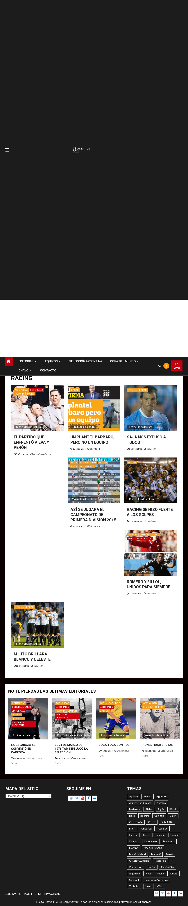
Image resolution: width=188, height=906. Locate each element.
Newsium (127, 901)
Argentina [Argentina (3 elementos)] (161, 796)
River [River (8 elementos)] (148, 873)
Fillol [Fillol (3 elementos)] (131, 828)
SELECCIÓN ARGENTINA (85, 361)
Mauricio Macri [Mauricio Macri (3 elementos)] (137, 854)
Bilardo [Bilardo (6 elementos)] (173, 809)
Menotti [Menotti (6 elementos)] (156, 854)
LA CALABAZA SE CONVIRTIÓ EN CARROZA (23, 748)
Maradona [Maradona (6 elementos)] (169, 841)
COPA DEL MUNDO (123, 361)
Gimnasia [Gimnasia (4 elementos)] (160, 834)
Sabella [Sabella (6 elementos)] (173, 873)
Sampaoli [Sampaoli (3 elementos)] (134, 879)
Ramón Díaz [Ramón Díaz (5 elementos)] (167, 867)
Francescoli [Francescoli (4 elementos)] (146, 828)
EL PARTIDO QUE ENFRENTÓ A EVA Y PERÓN (31, 442)
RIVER (74, 466)
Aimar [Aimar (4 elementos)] (146, 796)
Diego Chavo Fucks (41, 454)
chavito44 (95, 448)
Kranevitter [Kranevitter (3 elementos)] (151, 841)
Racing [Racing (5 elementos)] (151, 867)
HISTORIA (19, 393)
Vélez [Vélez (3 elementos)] (160, 886)
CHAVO (23, 370)
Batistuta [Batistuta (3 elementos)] (134, 809)
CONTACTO (48, 370)
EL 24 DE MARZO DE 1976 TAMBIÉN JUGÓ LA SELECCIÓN (71, 748)
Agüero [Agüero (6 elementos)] (133, 796)
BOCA (74, 462)
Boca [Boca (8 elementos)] (132, 815)
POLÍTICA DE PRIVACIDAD (42, 893)
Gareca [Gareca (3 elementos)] (133, 834)
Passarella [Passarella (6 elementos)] (160, 860)
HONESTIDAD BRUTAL (157, 745)
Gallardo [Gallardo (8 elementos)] (163, 828)
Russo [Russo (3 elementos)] (160, 873)
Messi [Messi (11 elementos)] (169, 854)
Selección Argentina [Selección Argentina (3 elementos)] (156, 879)
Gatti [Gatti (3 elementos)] (146, 834)
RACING (30, 393)
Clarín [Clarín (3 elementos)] (173, 815)
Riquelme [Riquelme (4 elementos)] (134, 873)
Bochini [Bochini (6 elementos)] (144, 815)
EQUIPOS (51, 361)
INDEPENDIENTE (88, 462)
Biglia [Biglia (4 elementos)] (161, 809)
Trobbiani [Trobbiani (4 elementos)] (134, 886)
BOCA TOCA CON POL (114, 745)
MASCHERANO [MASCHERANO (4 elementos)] (153, 847)
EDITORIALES (36, 390)
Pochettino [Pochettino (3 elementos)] (135, 867)
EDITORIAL (26, 361)
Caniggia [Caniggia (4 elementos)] (159, 815)
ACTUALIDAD (21, 390)
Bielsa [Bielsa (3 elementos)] (149, 809)
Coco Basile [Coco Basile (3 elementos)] (136, 822)
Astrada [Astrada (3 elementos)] (161, 802)
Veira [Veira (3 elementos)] (148, 886)
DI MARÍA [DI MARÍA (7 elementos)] (167, 822)
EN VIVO (176, 365)
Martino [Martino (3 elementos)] (133, 847)
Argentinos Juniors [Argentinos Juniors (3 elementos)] (140, 802)
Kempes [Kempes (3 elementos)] (134, 841)
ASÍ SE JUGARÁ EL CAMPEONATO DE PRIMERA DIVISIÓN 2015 (93, 514)
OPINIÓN (132, 390)
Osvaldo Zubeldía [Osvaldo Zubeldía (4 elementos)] (139, 860)
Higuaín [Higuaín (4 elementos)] (175, 834)
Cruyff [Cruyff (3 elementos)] (151, 822)
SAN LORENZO (86, 466)
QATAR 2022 (18, 718)
